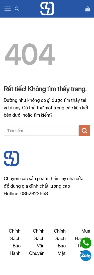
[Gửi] (84, 130)
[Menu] (7, 9)
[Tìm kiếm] (17, 9)
